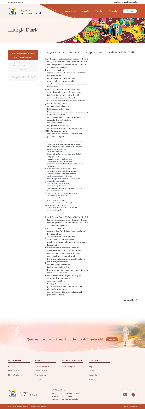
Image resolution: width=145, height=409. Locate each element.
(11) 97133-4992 (18, 2)
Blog (90, 366)
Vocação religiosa (68, 366)
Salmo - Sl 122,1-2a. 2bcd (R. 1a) (23, 67)
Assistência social (41, 375)
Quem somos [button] (70, 11)
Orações (91, 371)
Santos (91, 379)
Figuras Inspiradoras (15, 375)
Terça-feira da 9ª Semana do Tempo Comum (23, 55)
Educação (38, 379)
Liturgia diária (94, 375)
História (11, 366)
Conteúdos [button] (113, 11)
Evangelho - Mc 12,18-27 (23, 77)
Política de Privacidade (130, 406)
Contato (130, 11)
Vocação (98, 11)
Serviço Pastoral (41, 371)
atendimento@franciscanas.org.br (65, 399)
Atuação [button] (85, 11)
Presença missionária (42, 366)
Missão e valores (14, 371)
